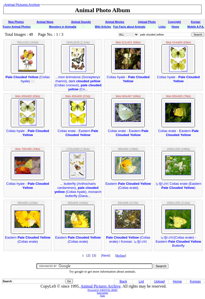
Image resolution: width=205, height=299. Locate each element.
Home (175, 26)
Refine (120, 255)
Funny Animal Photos (16, 26)
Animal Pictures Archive (100, 286)
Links (162, 26)
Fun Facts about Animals (129, 26)
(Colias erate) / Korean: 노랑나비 (128, 239)
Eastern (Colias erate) (128, 186)
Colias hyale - (128, 79)
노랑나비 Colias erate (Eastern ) (178, 186)
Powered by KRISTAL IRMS (102, 290)
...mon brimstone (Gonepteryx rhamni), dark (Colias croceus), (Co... (77, 83)
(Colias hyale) (28, 79)
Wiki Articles (103, 26)
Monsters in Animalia (62, 26)
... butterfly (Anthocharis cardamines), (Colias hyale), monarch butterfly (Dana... (77, 190)
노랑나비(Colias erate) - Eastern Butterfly (178, 241)
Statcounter (102, 292)
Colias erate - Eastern (78, 133)
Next (105, 255)
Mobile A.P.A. (195, 26)
